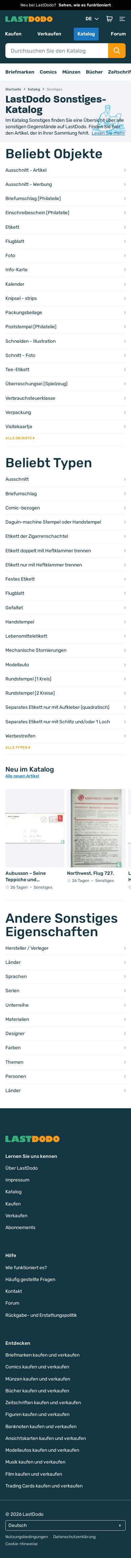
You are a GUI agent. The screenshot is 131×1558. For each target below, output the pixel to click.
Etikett (12, 227)
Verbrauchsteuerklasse (30, 398)
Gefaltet (14, 608)
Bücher (94, 72)
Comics (48, 72)
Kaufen (13, 34)
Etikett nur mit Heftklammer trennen (43, 565)
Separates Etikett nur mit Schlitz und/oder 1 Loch (57, 722)
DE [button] (93, 19)
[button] (109, 19)
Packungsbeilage (23, 312)
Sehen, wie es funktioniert (85, 5)
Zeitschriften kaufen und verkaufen (43, 1403)
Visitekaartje (18, 426)
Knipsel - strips (21, 298)
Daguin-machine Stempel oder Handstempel (53, 522)
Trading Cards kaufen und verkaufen (44, 1486)
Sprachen (16, 976)
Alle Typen (17, 748)
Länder (13, 962)
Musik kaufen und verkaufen (35, 1462)
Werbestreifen (20, 736)
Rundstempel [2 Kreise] (30, 693)
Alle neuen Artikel (22, 776)
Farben (13, 1048)
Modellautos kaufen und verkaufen (42, 1450)
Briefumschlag (21, 494)
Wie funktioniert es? (26, 1268)
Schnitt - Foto (20, 355)
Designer (15, 1033)
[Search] (56, 50)
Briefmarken (19, 72)
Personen (15, 1076)
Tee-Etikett (17, 369)
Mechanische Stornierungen (35, 650)
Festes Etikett (20, 579)
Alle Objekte (20, 438)
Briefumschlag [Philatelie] (33, 198)
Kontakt (13, 1291)
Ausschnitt (17, 479)
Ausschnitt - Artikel (25, 170)
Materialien (17, 1019)
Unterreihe (17, 1005)
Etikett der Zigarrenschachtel (36, 536)
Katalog (86, 34)
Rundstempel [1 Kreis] (28, 679)
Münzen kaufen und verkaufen (37, 1379)
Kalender (14, 284)
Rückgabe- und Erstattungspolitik (41, 1315)
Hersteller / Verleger (26, 948)
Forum (118, 34)
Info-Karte (16, 270)
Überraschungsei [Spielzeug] (36, 384)
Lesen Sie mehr (108, 133)
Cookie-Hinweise (21, 1543)
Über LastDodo (21, 1168)
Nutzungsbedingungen (26, 1536)
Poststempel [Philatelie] (31, 327)
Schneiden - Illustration (30, 341)
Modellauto (17, 665)
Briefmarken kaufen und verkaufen (42, 1355)
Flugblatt (14, 241)
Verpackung (18, 412)
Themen (14, 1062)
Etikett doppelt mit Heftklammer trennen (48, 551)
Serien (12, 991)
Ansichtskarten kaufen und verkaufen (45, 1438)
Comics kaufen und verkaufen (37, 1367)
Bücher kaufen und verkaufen (37, 1391)
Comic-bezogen (22, 508)
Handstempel (19, 622)
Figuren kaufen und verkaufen (37, 1414)
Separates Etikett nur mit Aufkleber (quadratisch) (57, 707)
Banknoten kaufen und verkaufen (40, 1426)
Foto (10, 255)
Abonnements (20, 1227)
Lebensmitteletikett (26, 636)
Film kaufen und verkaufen (33, 1474)
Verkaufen (49, 34)
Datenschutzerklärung (74, 1536)
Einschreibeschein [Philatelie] (37, 213)
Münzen (71, 72)
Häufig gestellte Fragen (30, 1279)
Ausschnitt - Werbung (28, 184)
